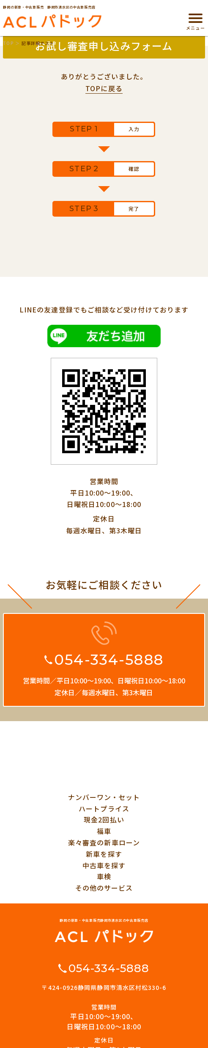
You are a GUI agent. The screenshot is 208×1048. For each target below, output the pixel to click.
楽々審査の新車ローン (104, 842)
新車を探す (104, 854)
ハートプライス (104, 808)
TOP (8, 43)
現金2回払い (104, 819)
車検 (104, 876)
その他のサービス (104, 888)
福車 (104, 831)
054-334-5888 (109, 660)
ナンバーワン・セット (104, 797)
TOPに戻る (103, 88)
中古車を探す (104, 865)
